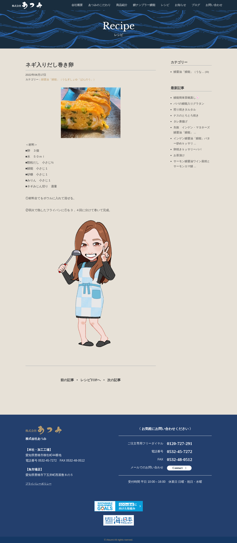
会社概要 (77, 5)
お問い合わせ (214, 5)
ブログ (196, 5)
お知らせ (180, 5)
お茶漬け (179, 155)
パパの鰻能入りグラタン (189, 103)
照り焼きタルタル (185, 109)
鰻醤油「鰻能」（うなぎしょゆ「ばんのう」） (68, 79)
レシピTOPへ (90, 380)
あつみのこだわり (99, 5)
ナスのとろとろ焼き (186, 115)
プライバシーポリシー (39, 483)
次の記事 (114, 380)
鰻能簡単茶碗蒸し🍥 (186, 97)
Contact (178, 468)
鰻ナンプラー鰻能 (144, 5)
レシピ (165, 5)
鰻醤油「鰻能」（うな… (191, 71)
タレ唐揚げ (180, 121)
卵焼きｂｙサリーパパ (187, 149)
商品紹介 (121, 5)
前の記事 (67, 380)
